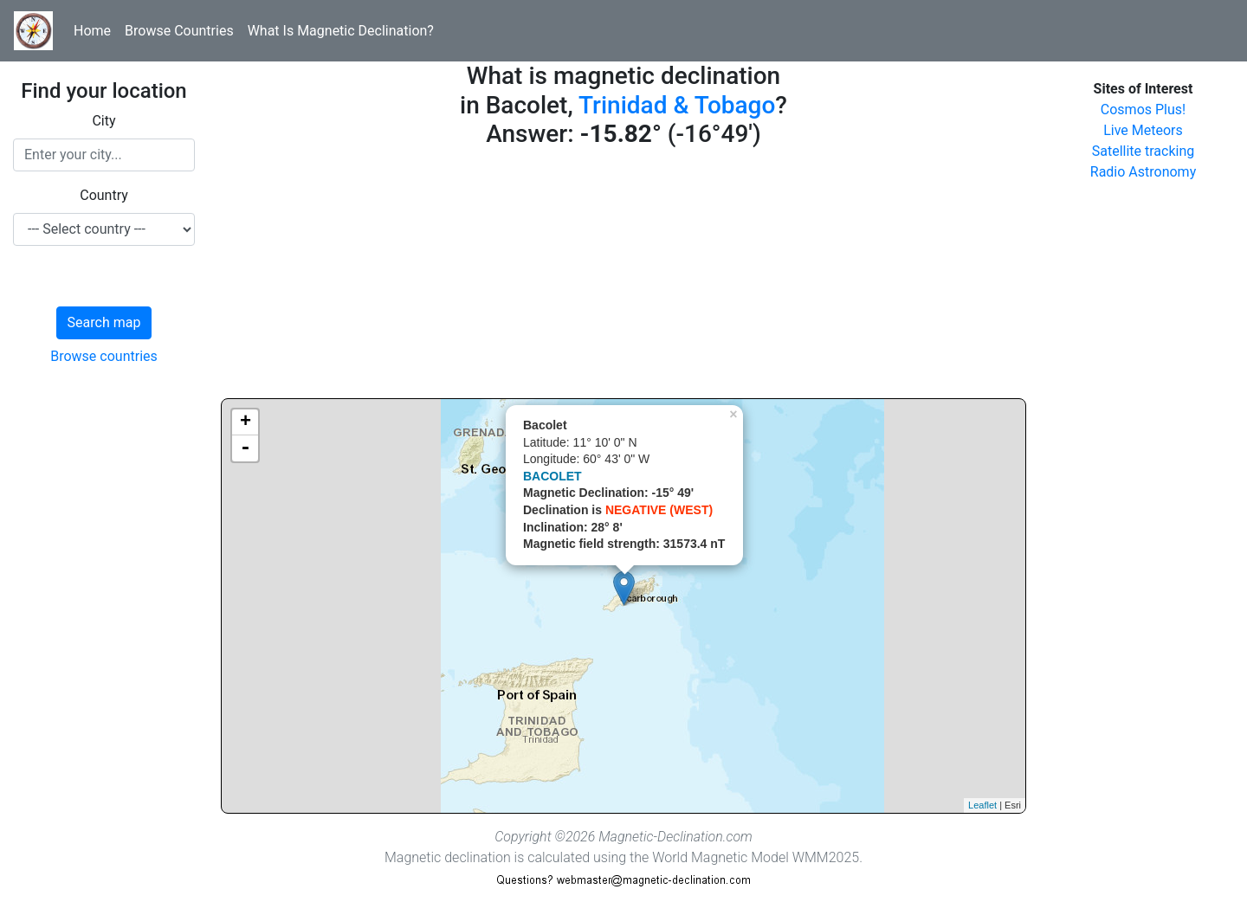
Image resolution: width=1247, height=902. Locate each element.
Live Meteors (1143, 130)
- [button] (245, 448)
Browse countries (104, 356)
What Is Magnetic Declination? (341, 31)
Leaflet (982, 805)
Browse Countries (179, 31)
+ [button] (245, 422)
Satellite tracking (1143, 151)
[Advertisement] (623, 277)
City (103, 121)
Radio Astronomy (1143, 172)
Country (104, 195)
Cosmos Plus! (1143, 109)
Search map (104, 322)
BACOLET (552, 476)
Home (92, 31)
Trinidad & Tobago (676, 105)
